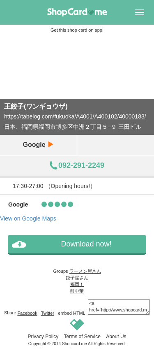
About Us (116, 336)
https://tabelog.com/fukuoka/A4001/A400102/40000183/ (75, 116)
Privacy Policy (43, 336)
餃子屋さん (77, 277)
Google (38, 144)
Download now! (86, 244)
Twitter (47, 313)
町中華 (77, 290)
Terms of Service (82, 336)
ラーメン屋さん (85, 271)
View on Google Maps (28, 218)
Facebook (27, 313)
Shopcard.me (74, 343)
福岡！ (77, 284)
